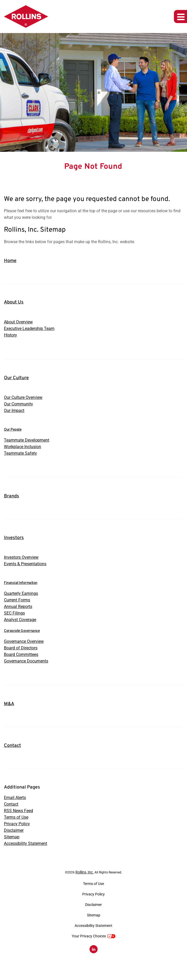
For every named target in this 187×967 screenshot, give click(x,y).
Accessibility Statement (25, 843)
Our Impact (14, 410)
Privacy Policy (17, 823)
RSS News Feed (18, 810)
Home (10, 261)
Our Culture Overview (23, 397)
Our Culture (16, 378)
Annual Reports (18, 606)
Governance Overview (24, 641)
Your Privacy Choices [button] (94, 936)
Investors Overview (21, 557)
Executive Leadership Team (29, 328)
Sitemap (11, 836)
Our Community (18, 403)
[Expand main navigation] (180, 16)
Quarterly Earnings (21, 593)
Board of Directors (20, 647)
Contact (12, 746)
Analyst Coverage (20, 619)
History (10, 335)
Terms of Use (16, 817)
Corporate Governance (22, 631)
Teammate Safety (20, 453)
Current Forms (17, 599)
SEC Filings (14, 613)
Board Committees (21, 654)
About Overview (18, 321)
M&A (9, 704)
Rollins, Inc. (84, 872)
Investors (14, 538)
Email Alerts (15, 797)
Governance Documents (26, 661)
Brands (11, 496)
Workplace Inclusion (22, 446)
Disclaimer (14, 830)
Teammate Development (26, 440)
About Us (14, 302)
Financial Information (20, 583)
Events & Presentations (25, 563)
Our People (12, 429)
